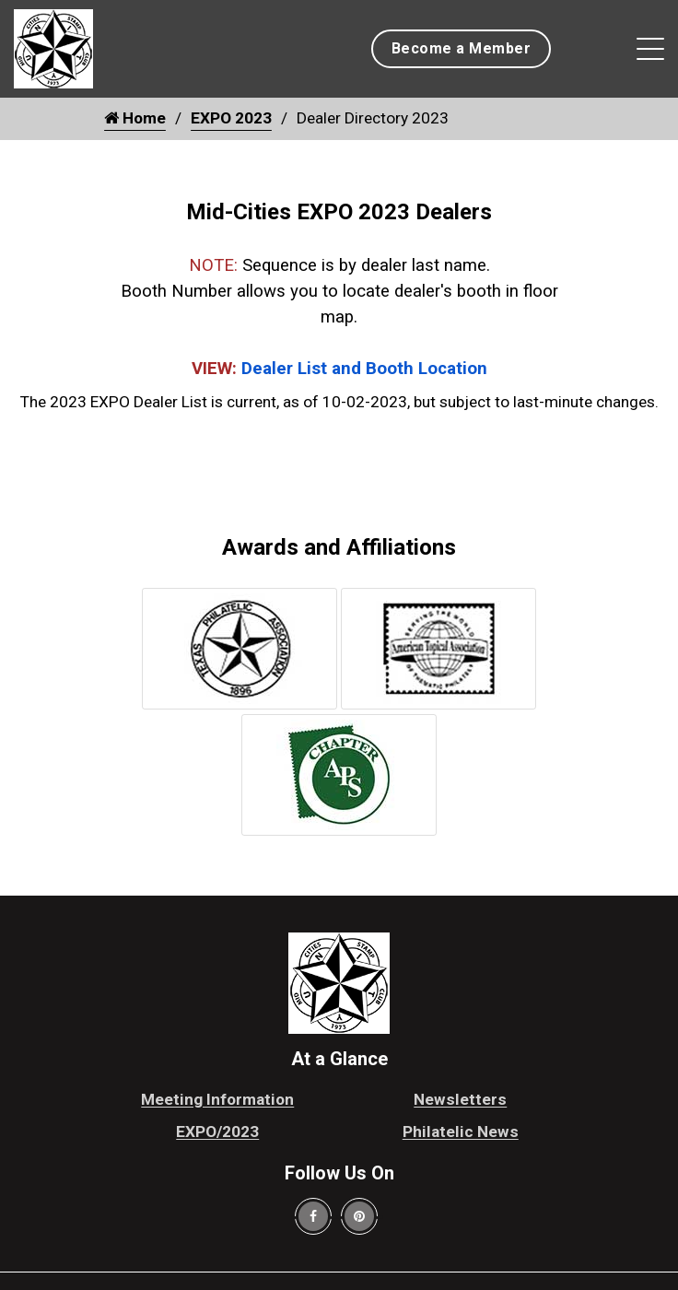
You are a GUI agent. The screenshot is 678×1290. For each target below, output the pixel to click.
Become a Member (462, 48)
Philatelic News (461, 1131)
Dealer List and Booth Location (364, 368)
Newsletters (460, 1099)
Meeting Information (217, 1099)
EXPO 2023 (231, 118)
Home (135, 118)
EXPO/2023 (217, 1131)
